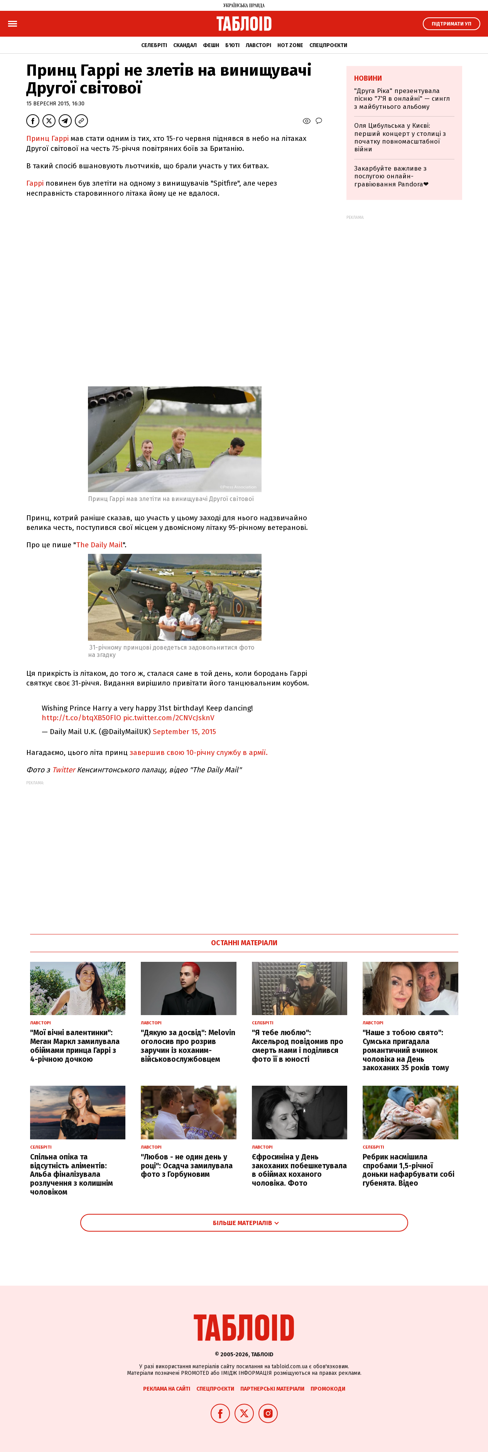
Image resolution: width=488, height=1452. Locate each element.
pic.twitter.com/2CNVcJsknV (168, 717)
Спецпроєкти (328, 45)
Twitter (63, 769)
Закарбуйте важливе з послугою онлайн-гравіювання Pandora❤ (391, 176)
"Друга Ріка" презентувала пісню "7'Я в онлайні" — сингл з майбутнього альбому (402, 99)
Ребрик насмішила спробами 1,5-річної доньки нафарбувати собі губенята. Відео (408, 1170)
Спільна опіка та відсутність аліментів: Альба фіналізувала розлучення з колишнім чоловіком (71, 1174)
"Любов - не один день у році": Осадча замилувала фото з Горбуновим (187, 1165)
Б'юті (232, 45)
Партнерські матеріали (272, 1389)
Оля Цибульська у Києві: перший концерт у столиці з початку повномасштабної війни (400, 137)
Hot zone (290, 45)
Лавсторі (258, 45)
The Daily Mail (99, 544)
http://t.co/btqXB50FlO (81, 717)
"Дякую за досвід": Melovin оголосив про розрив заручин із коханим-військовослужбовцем (188, 1045)
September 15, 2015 (184, 731)
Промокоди (328, 1389)
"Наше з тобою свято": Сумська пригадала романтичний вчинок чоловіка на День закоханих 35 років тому (406, 1050)
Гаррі (35, 183)
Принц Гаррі (47, 138)
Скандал (185, 45)
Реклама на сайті (166, 1389)
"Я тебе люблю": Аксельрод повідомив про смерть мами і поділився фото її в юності (297, 1045)
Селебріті (154, 45)
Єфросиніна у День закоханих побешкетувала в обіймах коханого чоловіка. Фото (299, 1170)
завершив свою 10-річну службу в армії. (199, 752)
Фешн (211, 45)
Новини (368, 78)
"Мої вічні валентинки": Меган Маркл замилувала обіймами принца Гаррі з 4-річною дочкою (75, 1045)
